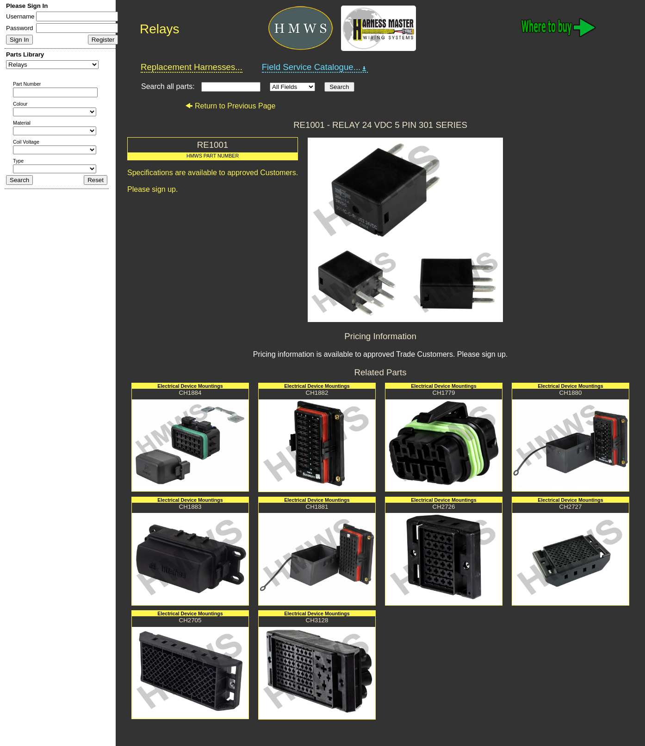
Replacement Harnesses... (191, 67)
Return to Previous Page (230, 106)
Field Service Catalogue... (315, 67)
